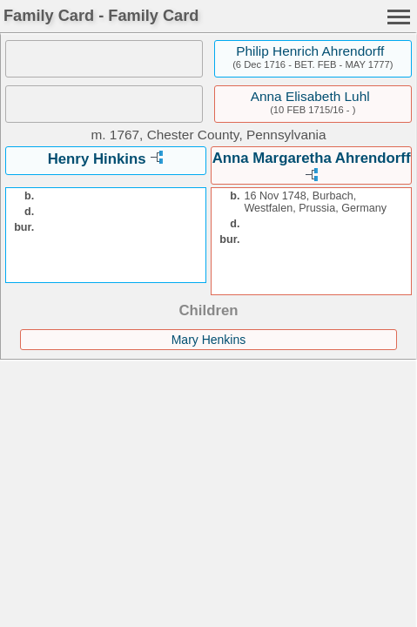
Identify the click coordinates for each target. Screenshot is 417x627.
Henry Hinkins (97, 159)
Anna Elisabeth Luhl (310, 96)
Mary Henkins (209, 340)
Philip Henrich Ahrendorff (310, 51)
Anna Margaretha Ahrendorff (311, 158)
